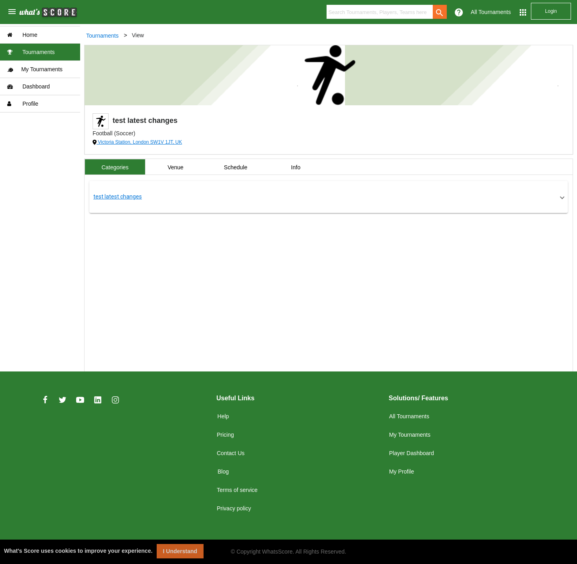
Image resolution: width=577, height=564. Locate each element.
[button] (328, 197)
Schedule (235, 167)
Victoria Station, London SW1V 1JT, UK (139, 142)
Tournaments (31, 52)
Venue (175, 167)
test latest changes (117, 196)
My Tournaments (35, 69)
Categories (115, 167)
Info (295, 167)
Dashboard (28, 86)
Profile (22, 103)
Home (22, 35)
